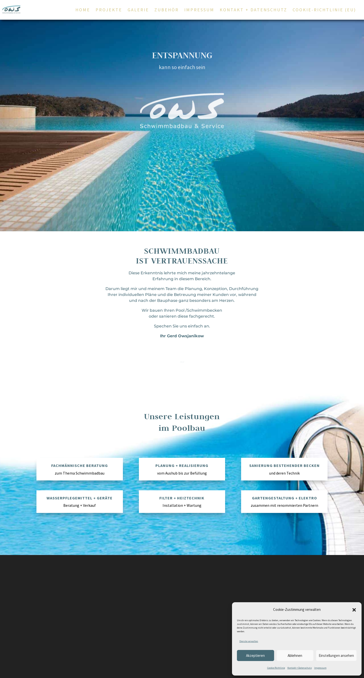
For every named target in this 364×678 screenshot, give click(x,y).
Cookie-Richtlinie (276, 667)
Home (82, 10)
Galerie (138, 10)
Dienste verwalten (248, 641)
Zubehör (166, 10)
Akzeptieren (255, 655)
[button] (354, 609)
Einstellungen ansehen (336, 655)
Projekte (109, 10)
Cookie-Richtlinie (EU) (324, 10)
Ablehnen (295, 655)
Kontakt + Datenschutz (299, 667)
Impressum (320, 667)
